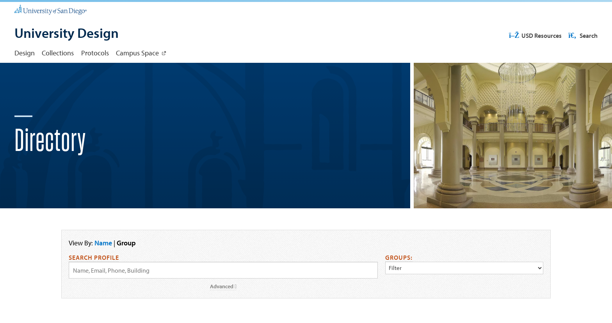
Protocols (95, 52)
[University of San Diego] (50, 9)
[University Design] (66, 34)
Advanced (223, 286)
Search (582, 35)
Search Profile (94, 257)
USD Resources (535, 35)
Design (24, 52)
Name (103, 242)
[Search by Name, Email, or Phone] (223, 270)
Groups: (399, 257)
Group (126, 242)
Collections (58, 52)
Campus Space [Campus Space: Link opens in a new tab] (137, 52)
